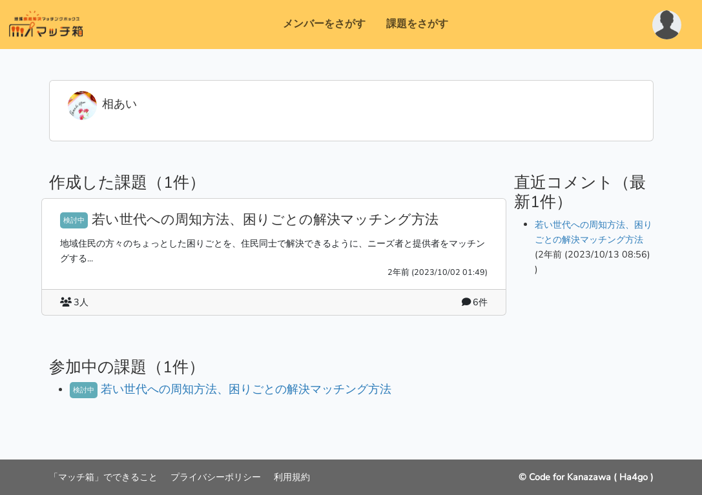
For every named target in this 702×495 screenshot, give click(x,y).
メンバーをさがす (324, 24)
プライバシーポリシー (216, 476)
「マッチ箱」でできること (104, 476)
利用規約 (292, 476)
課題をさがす (417, 24)
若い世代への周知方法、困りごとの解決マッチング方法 (265, 219)
